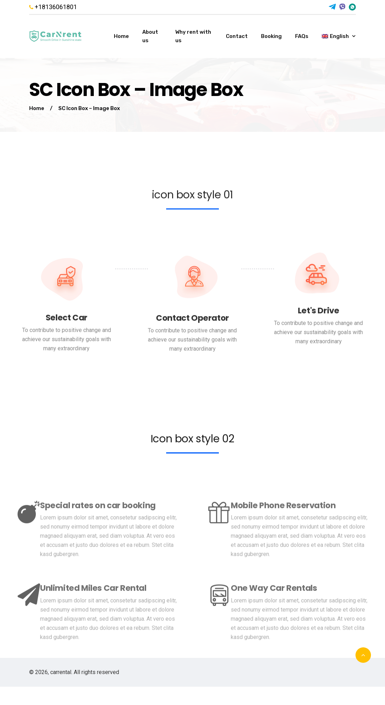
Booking (271, 36)
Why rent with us (193, 36)
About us (150, 36)
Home (121, 36)
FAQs (301, 36)
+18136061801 (53, 7)
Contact (237, 36)
